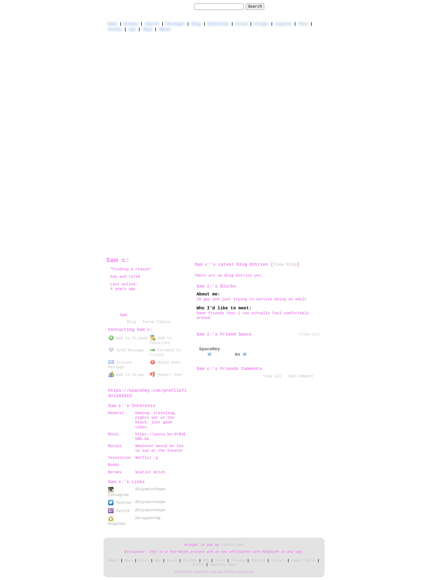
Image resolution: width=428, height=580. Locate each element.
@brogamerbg (147, 518)
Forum (241, 24)
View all (272, 376)
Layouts (283, 24)
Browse (131, 24)
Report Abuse (303, 561)
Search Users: (176, 6)
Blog (196, 24)
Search (255, 6)
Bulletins (218, 24)
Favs (303, 24)
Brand (172, 561)
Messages (175, 24)
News (129, 561)
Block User (165, 362)
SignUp (315, 6)
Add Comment (300, 376)
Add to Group (126, 375)
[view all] (309, 334)
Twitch (119, 511)
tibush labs (232, 545)
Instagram (118, 492)
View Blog (285, 264)
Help (277, 6)
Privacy (238, 561)
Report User (166, 375)
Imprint (258, 561)
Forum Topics (156, 322)
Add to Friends (128, 338)
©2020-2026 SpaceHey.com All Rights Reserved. (214, 571)
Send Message (126, 350)
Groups (261, 24)
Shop (147, 29)
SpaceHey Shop (223, 565)
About (165, 29)
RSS (206, 561)
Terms (220, 561)
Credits (190, 561)
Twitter (120, 503)
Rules (144, 561)
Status (198, 565)
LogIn (295, 6)
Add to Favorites (160, 340)
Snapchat (117, 521)
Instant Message (120, 364)
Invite (115, 29)
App (132, 29)
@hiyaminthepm (150, 489)
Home (112, 24)
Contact (278, 561)
